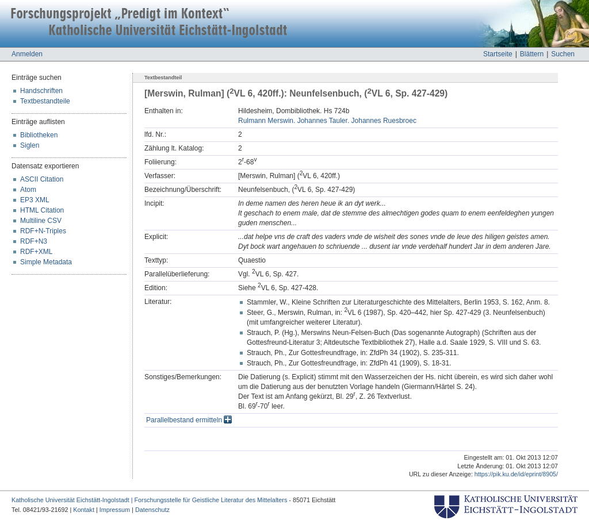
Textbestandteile (45, 101)
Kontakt (83, 509)
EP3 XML (34, 200)
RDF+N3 (33, 241)
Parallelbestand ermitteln (189, 420)
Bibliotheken (39, 135)
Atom (28, 190)
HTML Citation (42, 210)
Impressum (115, 509)
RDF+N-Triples (43, 231)
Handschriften (41, 91)
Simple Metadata (46, 262)
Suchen (563, 54)
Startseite (497, 54)
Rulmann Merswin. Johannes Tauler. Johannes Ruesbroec (327, 121)
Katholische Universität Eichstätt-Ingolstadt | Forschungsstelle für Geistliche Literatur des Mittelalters (149, 499)
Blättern (532, 54)
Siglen (29, 145)
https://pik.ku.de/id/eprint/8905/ (516, 474)
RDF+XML (36, 252)
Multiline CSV (41, 221)
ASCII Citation (41, 179)
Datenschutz (152, 509)
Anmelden (27, 54)
